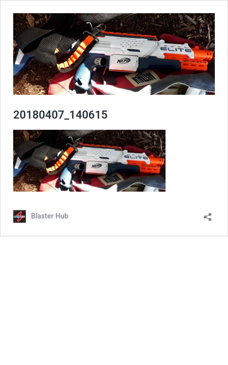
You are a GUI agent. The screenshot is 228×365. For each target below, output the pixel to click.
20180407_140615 (60, 114)
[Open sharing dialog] (208, 214)
